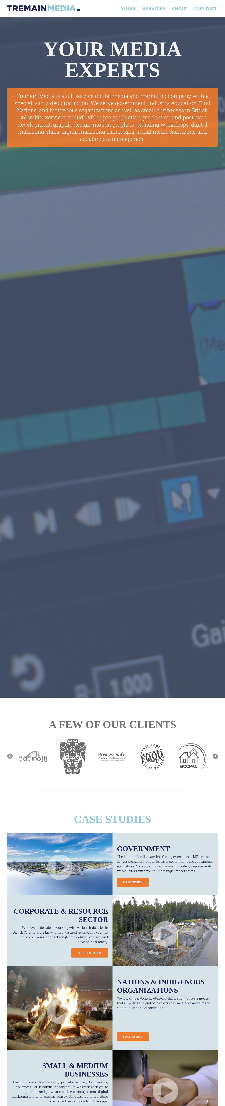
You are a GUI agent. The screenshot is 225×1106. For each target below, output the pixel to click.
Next (215, 757)
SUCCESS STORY (89, 953)
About (180, 8)
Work (128, 8)
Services (153, 8)
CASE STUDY (133, 882)
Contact (205, 8)
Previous (10, 757)
